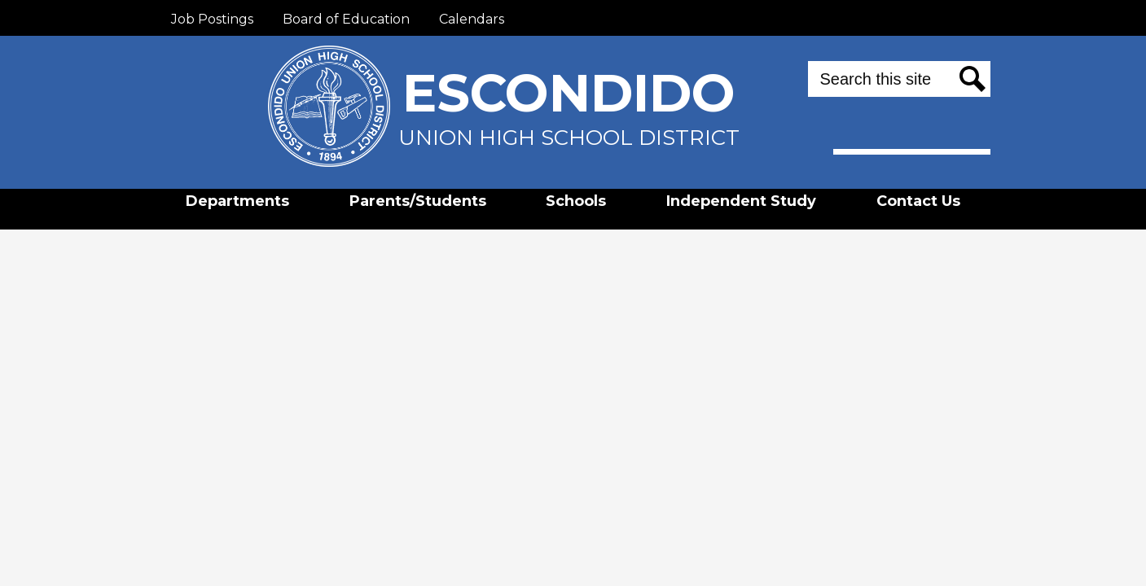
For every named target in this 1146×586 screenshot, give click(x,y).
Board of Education (346, 19)
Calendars (471, 19)
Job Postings (212, 19)
